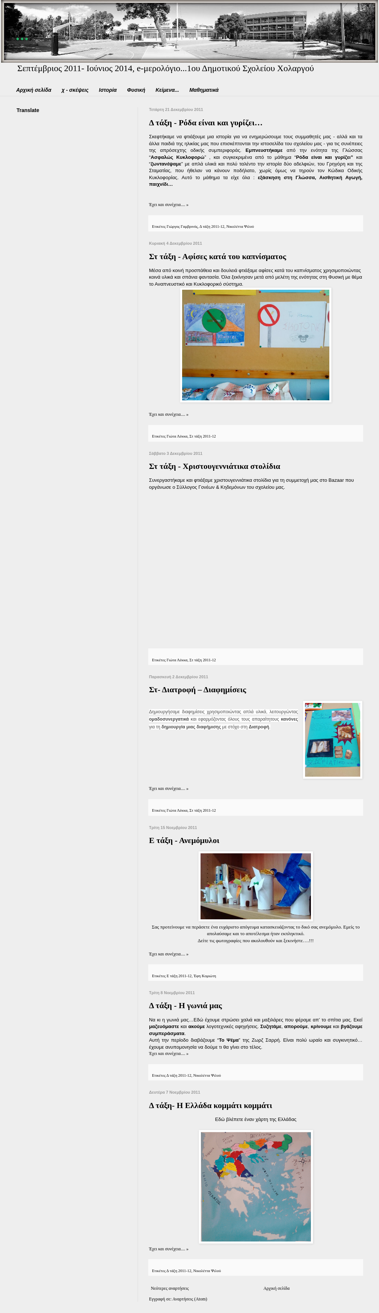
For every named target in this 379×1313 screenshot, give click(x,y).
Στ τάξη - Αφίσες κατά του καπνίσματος (217, 256)
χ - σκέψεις (74, 90)
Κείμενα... (167, 90)
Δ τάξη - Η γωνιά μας (185, 1005)
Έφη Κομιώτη (205, 976)
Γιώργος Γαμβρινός (182, 226)
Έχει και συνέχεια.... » (168, 204)
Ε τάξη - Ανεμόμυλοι (184, 840)
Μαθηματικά (204, 90)
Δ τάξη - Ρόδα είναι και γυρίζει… (206, 122)
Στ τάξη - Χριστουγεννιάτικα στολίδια (214, 466)
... (23, 32)
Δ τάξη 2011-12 (211, 226)
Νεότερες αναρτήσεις (170, 1288)
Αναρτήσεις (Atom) (190, 1299)
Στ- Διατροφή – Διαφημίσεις (197, 689)
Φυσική (136, 90)
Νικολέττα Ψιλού (240, 226)
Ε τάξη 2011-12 (179, 976)
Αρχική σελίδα (33, 90)
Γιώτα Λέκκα (177, 436)
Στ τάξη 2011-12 (203, 436)
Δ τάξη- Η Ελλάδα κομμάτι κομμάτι (210, 1105)
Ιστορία (108, 90)
